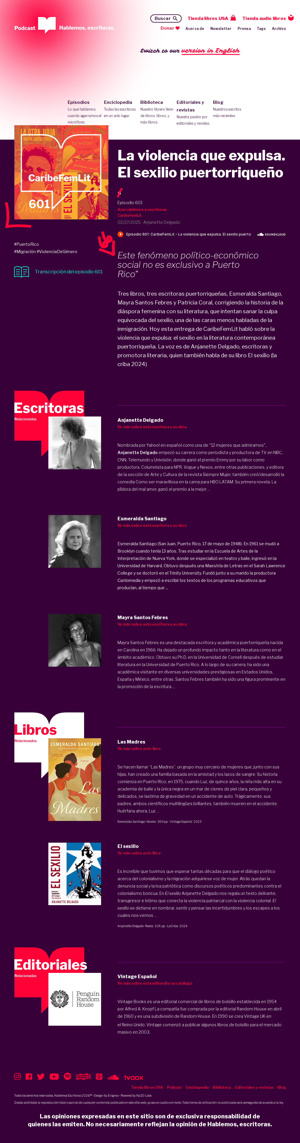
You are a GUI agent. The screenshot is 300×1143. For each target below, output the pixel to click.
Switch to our (190, 51)
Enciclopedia (121, 109)
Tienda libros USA (208, 18)
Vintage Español (181, 821)
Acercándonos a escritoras (141, 209)
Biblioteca (157, 113)
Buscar (163, 18)
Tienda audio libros (264, 18)
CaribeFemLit (129, 215)
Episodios (84, 113)
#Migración (25, 251)
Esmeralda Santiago (131, 821)
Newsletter (221, 28)
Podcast (174, 1087)
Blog (230, 109)
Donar (167, 28)
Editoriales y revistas (193, 113)
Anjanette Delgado (130, 926)
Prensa (244, 28)
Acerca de (194, 28)
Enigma (113, 1095)
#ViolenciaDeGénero (57, 251)
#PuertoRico (26, 244)
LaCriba (172, 926)
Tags (261, 28)
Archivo (279, 28)
